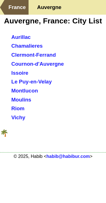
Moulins (21, 100)
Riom (18, 108)
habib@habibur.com (68, 156)
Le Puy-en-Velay (31, 82)
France (17, 7)
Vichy (18, 117)
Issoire (19, 73)
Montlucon (24, 91)
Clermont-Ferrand (33, 55)
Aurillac (21, 37)
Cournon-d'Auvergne (37, 64)
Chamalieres (27, 46)
